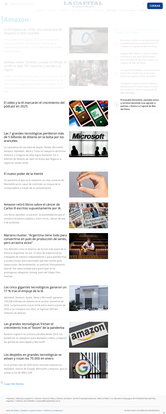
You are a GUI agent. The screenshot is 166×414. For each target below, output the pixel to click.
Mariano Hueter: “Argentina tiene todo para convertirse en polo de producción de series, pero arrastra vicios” (35, 239)
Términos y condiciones (53, 410)
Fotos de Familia (12, 410)
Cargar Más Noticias (14, 383)
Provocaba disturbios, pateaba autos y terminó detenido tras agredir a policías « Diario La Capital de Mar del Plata (136, 104)
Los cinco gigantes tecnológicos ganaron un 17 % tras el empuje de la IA (35, 289)
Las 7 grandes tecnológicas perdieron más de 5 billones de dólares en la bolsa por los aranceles (34, 137)
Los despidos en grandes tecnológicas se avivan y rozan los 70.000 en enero (32, 356)
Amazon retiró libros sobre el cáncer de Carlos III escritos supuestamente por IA (32, 206)
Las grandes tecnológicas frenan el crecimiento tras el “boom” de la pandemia (34, 326)
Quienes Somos (35, 410)
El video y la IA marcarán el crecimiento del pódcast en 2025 (34, 104)
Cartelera (24, 410)
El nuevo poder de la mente (23, 173)
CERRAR (155, 6)
